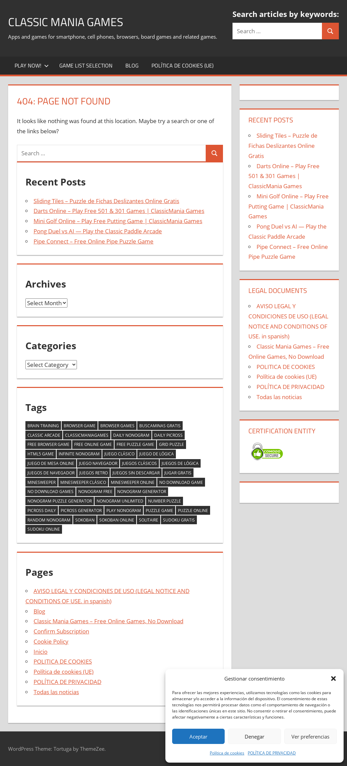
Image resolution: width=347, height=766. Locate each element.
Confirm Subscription (61, 631)
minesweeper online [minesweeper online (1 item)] (133, 482)
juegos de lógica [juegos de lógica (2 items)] (180, 463)
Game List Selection (86, 65)
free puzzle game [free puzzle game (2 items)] (135, 444)
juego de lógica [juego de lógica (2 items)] (156, 454)
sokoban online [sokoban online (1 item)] (116, 520)
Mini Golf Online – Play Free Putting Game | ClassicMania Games (118, 221)
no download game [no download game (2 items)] (181, 482)
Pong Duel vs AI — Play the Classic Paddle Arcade (98, 231)
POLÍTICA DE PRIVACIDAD (272, 753)
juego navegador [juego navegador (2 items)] (98, 463)
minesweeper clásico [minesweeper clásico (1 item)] (83, 482)
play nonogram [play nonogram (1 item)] (123, 510)
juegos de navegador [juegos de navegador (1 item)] (51, 473)
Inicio (40, 651)
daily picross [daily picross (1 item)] (168, 435)
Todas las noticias (56, 692)
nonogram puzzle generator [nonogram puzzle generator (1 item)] (59, 501)
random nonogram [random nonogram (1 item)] (48, 520)
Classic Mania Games (69, 21)
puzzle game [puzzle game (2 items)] (159, 510)
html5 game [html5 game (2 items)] (40, 454)
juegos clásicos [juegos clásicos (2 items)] (139, 463)
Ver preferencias (310, 736)
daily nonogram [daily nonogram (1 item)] (131, 435)
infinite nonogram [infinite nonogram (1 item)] (79, 454)
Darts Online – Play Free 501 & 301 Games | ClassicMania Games (119, 211)
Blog (132, 65)
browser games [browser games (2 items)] (117, 426)
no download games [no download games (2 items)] (50, 491)
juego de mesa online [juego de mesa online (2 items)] (50, 463)
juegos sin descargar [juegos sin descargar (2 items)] (136, 473)
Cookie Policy (51, 641)
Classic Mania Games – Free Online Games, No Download (108, 621)
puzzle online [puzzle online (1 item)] (193, 510)
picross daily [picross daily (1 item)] (41, 510)
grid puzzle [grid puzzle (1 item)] (171, 444)
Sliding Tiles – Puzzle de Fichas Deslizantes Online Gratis (106, 201)
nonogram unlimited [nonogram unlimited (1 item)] (120, 501)
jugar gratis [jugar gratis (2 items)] (177, 473)
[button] (333, 678)
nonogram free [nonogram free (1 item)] (95, 491)
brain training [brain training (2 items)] (43, 426)
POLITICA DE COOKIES (63, 661)
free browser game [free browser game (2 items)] (48, 444)
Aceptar (198, 736)
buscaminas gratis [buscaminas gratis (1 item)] (160, 426)
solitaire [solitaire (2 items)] (148, 520)
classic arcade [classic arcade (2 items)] (43, 435)
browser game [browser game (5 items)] (80, 426)
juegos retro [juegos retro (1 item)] (93, 473)
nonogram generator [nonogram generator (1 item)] (141, 491)
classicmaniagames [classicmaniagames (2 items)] (86, 435)
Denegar (254, 736)
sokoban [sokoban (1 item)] (85, 520)
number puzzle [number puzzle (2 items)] (164, 501)
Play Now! (32, 65)
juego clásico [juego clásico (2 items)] (119, 454)
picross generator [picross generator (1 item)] (81, 510)
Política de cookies (227, 753)
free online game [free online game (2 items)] (93, 444)
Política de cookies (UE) (182, 65)
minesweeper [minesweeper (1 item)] (41, 482)
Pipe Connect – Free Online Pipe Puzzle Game (94, 241)
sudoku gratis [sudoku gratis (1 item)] (179, 520)
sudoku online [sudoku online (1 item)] (43, 529)
